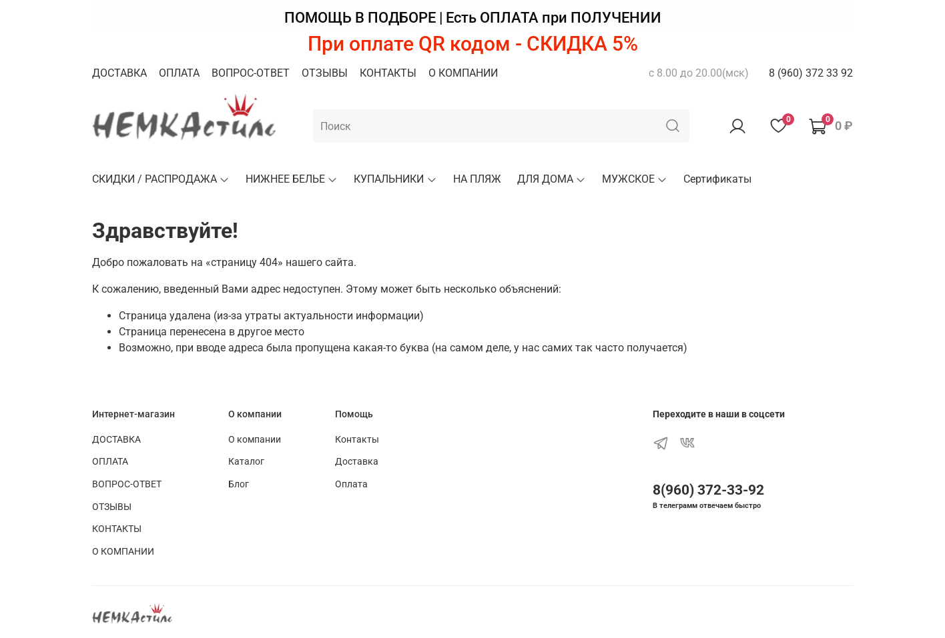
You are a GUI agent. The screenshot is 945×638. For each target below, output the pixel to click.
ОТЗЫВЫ (325, 73)
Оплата (351, 484)
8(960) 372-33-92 (708, 490)
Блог (238, 484)
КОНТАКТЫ (388, 73)
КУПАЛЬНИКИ (395, 179)
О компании (254, 439)
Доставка (356, 461)
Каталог (246, 461)
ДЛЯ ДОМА (551, 179)
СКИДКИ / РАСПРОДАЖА (161, 179)
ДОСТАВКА (119, 73)
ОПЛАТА (179, 73)
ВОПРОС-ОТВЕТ (251, 73)
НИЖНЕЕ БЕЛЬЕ (292, 179)
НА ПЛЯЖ (477, 179)
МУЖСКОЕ (634, 179)
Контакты (357, 439)
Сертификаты (717, 179)
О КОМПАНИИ (463, 73)
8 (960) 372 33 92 (811, 73)
